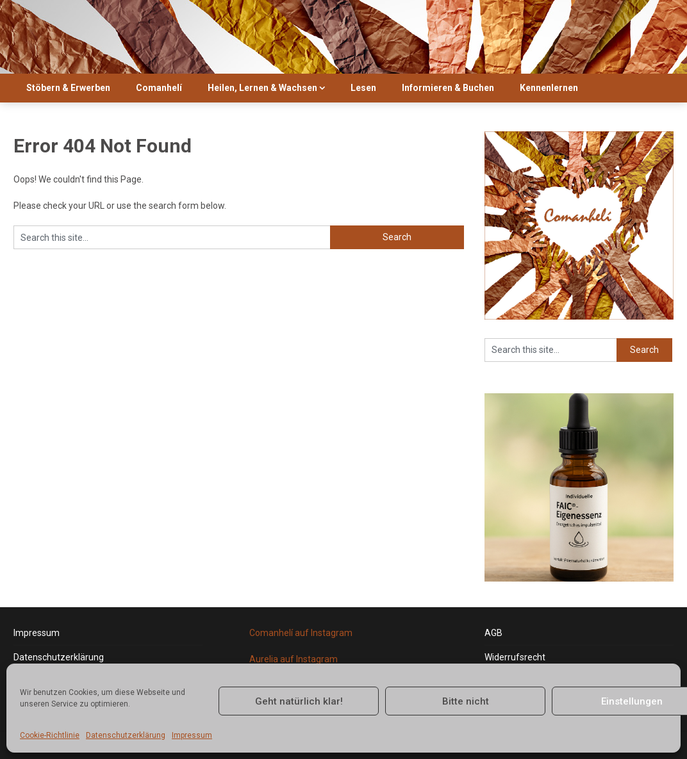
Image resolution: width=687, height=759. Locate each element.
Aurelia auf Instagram (293, 659)
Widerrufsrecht (514, 657)
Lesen (363, 88)
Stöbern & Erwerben (68, 88)
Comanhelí (159, 88)
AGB (493, 633)
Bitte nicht (465, 701)
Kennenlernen (549, 88)
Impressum (192, 735)
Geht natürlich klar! (299, 701)
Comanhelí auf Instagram (300, 633)
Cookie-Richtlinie (49, 735)
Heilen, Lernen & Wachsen (262, 88)
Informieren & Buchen (448, 88)
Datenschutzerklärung (125, 735)
